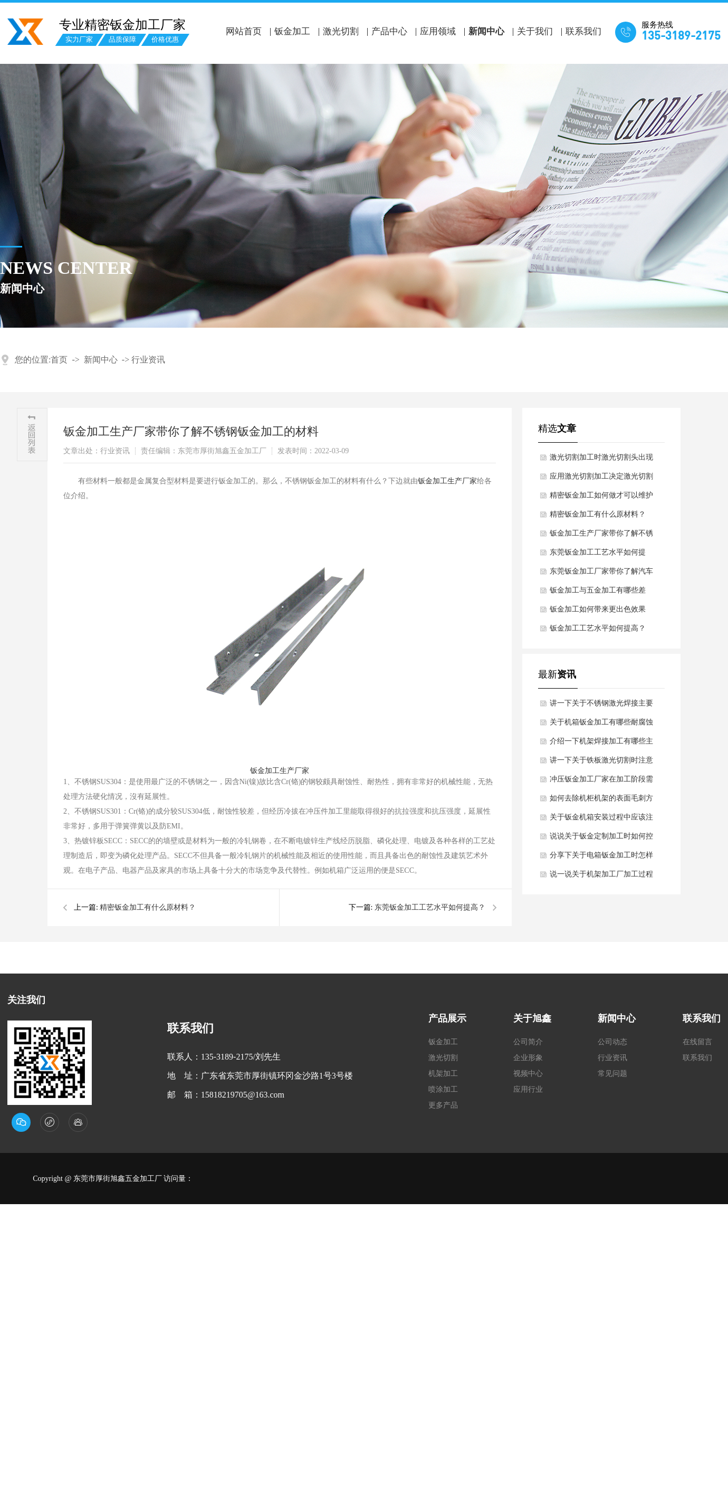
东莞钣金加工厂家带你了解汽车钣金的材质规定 (601, 574)
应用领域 (438, 31)
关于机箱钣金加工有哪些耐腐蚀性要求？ (601, 725)
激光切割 (341, 31)
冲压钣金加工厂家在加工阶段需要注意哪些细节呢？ (601, 782)
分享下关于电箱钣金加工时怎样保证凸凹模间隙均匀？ (601, 858)
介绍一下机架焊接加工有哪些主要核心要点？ (601, 744)
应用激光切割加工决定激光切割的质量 (601, 479)
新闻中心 (486, 31)
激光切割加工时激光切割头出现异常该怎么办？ (601, 460)
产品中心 (389, 31)
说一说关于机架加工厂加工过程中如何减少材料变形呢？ (601, 877)
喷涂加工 (443, 1089)
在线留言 (697, 1042)
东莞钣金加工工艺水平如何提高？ (430, 907)
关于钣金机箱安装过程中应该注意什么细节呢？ (601, 820)
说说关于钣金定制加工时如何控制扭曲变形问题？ (601, 839)
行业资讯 (148, 359)
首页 (59, 359)
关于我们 (535, 31)
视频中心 (528, 1074)
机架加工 (443, 1074)
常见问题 (612, 1074)
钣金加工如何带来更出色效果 (598, 609)
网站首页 (244, 31)
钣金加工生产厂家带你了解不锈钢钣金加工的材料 (601, 536)
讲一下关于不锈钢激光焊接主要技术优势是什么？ (601, 706)
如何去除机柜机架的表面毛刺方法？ (601, 801)
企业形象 (528, 1058)
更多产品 (443, 1105)
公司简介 (528, 1042)
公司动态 (612, 1042)
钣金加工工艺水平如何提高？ (598, 628)
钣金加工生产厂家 (447, 481)
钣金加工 (292, 31)
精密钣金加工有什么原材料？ (148, 907)
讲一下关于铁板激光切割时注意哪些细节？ (601, 763)
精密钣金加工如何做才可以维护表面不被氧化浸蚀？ (601, 498)
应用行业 (528, 1089)
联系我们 (583, 31)
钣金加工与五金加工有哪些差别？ (598, 593)
